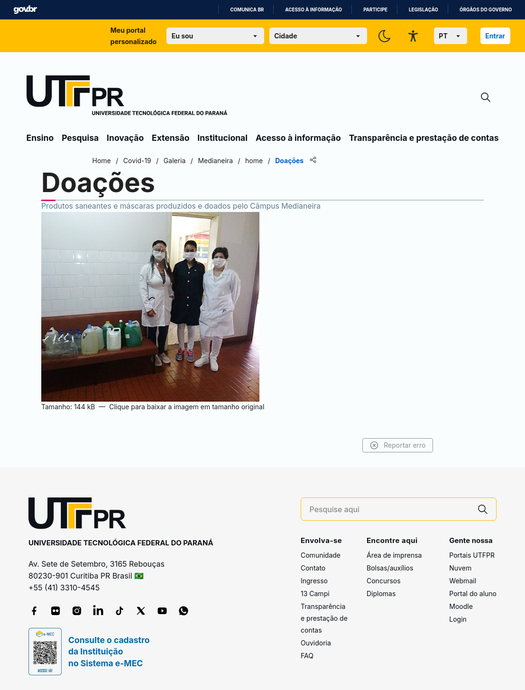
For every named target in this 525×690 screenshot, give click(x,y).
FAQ (307, 656)
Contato (313, 568)
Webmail (462, 581)
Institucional (222, 138)
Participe (375, 9)
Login (458, 619)
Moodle (461, 606)
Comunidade (321, 555)
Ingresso (314, 581)
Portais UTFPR (472, 555)
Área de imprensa (394, 555)
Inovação (125, 138)
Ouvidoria (316, 643)
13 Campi (315, 593)
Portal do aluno (473, 593)
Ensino (40, 138)
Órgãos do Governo (486, 9)
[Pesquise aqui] (390, 510)
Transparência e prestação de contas (424, 138)
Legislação (423, 9)
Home (101, 160)
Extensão (170, 138)
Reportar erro (397, 445)
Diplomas (381, 593)
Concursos (384, 581)
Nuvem (460, 568)
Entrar (495, 36)
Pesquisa (80, 138)
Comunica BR (247, 9)
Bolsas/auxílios (390, 568)
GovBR (25, 9)
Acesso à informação (313, 9)
